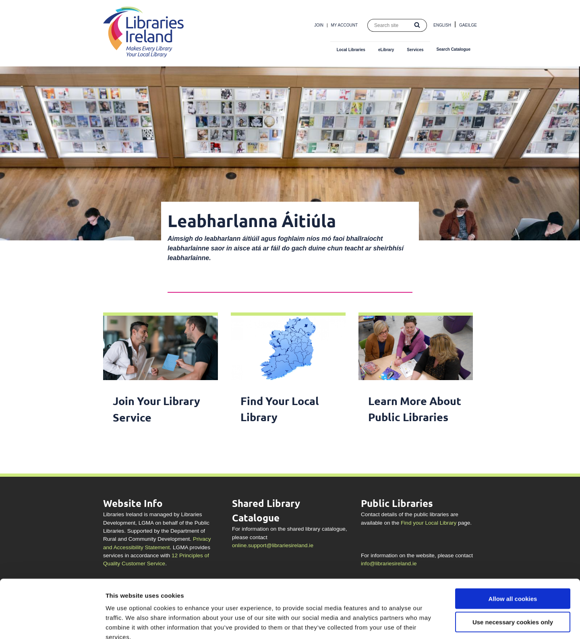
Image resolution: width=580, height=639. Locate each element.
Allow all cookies (513, 552)
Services (415, 50)
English (442, 25)
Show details (422, 623)
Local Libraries (351, 50)
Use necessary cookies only (512, 576)
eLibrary (386, 50)
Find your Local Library (428, 523)
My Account (344, 25)
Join (318, 25)
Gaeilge (468, 25)
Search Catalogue (453, 49)
